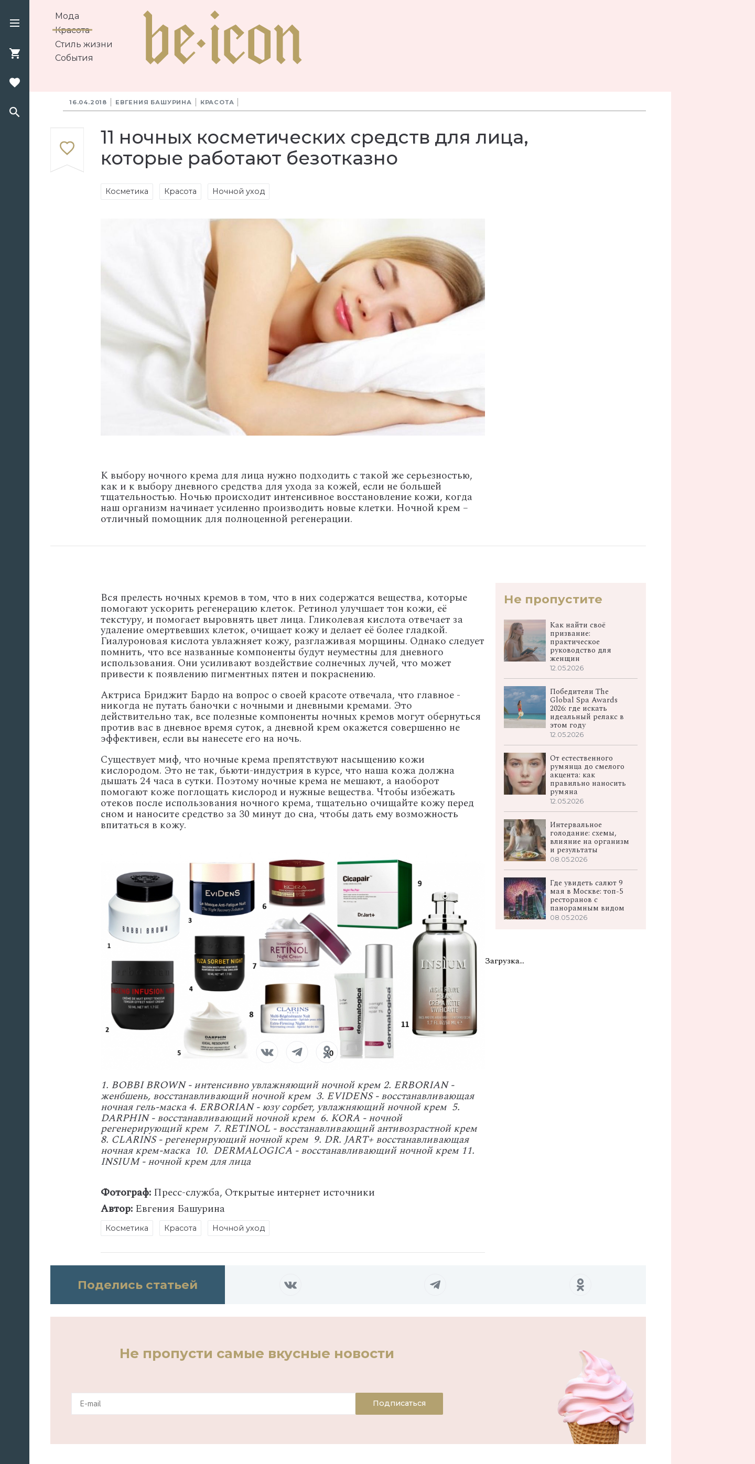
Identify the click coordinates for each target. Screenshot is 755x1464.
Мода (67, 16)
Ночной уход (238, 191)
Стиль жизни (84, 44)
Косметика (126, 191)
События (74, 58)
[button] (14, 24)
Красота (72, 30)
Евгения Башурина (153, 102)
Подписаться (399, 1403)
